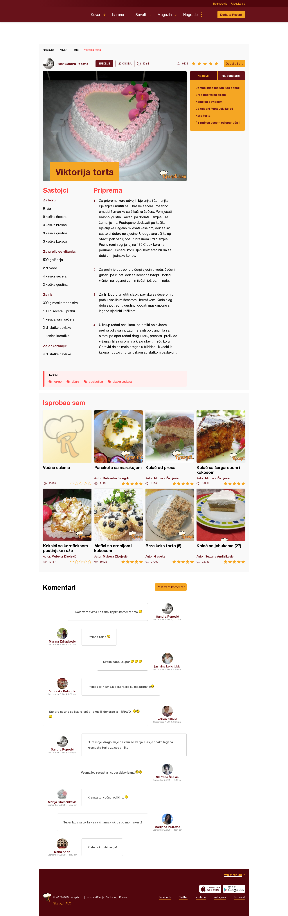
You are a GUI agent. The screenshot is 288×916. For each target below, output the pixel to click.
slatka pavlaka (122, 381)
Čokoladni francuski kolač (214, 108)
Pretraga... (208, 14)
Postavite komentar (171, 587)
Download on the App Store (210, 889)
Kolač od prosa (169, 447)
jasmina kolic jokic (167, 666)
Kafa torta (202, 115)
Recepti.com (64, 13)
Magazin (164, 14)
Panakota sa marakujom (118, 447)
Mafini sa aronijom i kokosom (118, 526)
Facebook (165, 897)
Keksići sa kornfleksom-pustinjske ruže (67, 526)
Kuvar (95, 14)
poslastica (96, 381)
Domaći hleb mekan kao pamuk (217, 87)
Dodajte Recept (231, 14)
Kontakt (123, 897)
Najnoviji (203, 75)
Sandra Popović (76, 63)
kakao (58, 381)
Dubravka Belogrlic (62, 691)
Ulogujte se (238, 3)
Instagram (220, 897)
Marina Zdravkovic (62, 641)
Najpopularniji (231, 75)
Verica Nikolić (167, 719)
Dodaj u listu (234, 63)
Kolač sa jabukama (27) (221, 526)
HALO (67, 903)
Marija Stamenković (62, 802)
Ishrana (118, 14)
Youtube (201, 897)
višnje (75, 381)
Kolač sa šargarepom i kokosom (221, 447)
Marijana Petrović (167, 827)
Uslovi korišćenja (94, 897)
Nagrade (190, 14)
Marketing (111, 897)
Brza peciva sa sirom (210, 94)
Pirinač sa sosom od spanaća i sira (217, 122)
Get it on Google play (234, 889)
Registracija (220, 3)
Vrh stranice (233, 874)
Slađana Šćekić (167, 777)
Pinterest (239, 897)
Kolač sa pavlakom (208, 101)
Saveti (140, 14)
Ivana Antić (62, 852)
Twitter (183, 897)
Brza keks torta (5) (169, 526)
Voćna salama (67, 447)
